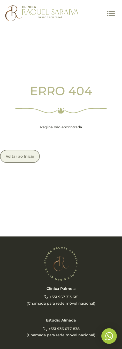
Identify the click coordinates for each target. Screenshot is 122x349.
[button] (111, 14)
